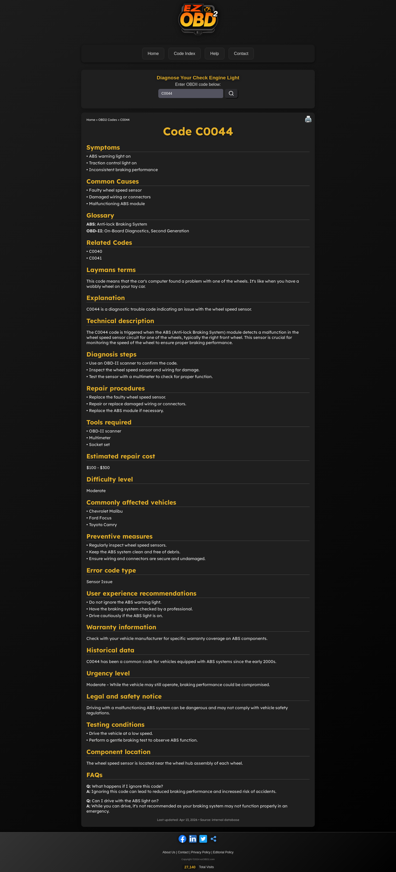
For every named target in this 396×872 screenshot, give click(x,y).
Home (153, 53)
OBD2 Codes (107, 119)
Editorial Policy (223, 852)
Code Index (184, 53)
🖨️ (308, 119)
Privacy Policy (201, 852)
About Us (168, 852)
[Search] (231, 93)
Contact (183, 852)
